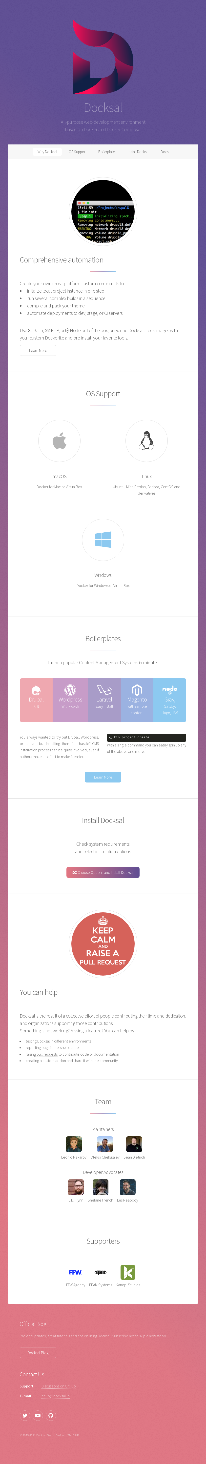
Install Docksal (141, 152)
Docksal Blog (38, 1352)
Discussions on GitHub (58, 1386)
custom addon (54, 1060)
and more (136, 751)
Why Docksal (43, 152)
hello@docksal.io (55, 1395)
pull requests (47, 1054)
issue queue (69, 1047)
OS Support (75, 152)
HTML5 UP (72, 1435)
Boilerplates (107, 152)
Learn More (38, 350)
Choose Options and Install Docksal (103, 872)
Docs (169, 152)
